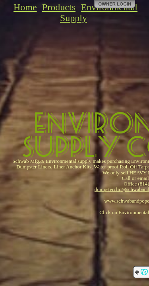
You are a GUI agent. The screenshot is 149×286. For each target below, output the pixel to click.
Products (58, 7)
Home (25, 7)
